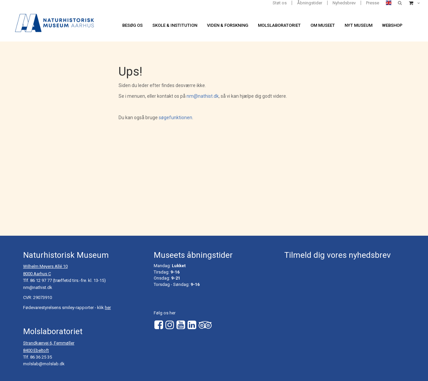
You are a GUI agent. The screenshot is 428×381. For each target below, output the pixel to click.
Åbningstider (309, 2)
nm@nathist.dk (203, 96)
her (108, 307)
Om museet (322, 25)
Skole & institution (174, 25)
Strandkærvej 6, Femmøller (48, 343)
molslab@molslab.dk (44, 363)
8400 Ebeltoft (36, 350)
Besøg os (132, 25)
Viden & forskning (227, 25)
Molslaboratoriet (279, 25)
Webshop (392, 25)
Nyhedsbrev (344, 2)
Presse (372, 2)
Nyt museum (358, 25)
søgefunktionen (175, 117)
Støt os (280, 2)
